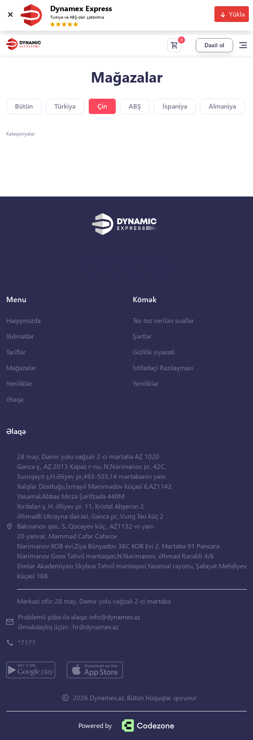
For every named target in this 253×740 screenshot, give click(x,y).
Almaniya (222, 106)
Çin (102, 106)
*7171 (27, 642)
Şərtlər (142, 336)
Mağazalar (21, 367)
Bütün (24, 106)
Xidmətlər (20, 336)
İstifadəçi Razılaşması (163, 367)
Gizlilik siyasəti (154, 351)
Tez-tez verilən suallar (163, 320)
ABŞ (135, 106)
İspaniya (175, 106)
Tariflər (16, 351)
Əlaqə (14, 399)
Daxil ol (214, 45)
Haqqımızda (23, 320)
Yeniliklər (19, 383)
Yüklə (237, 14)
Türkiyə (65, 106)
